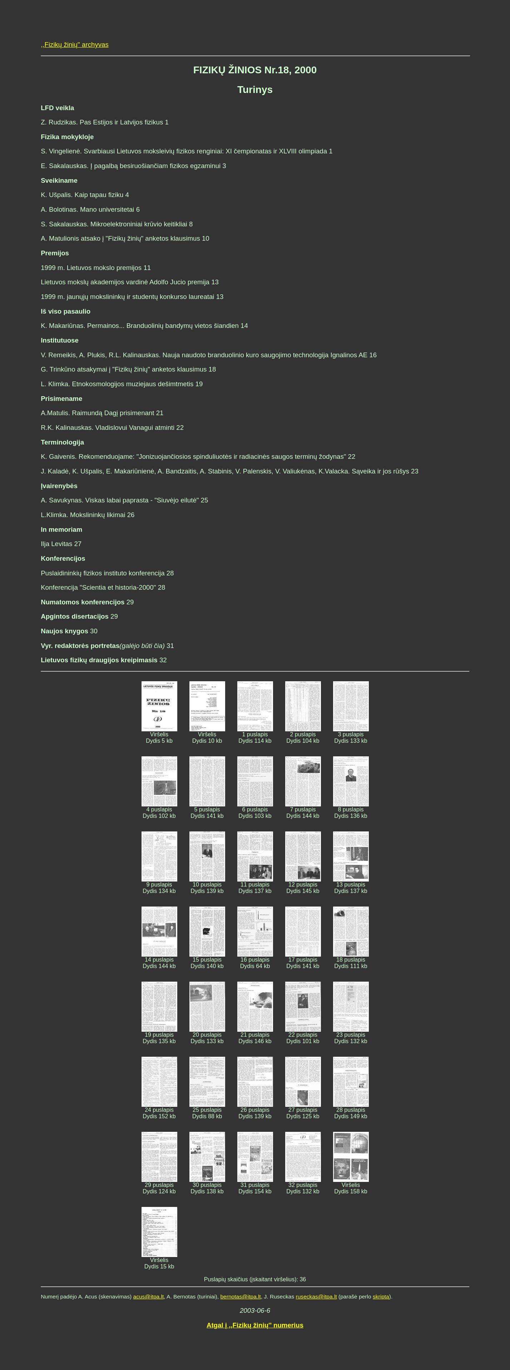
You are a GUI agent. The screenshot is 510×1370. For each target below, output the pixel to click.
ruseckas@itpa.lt (316, 1296)
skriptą (381, 1296)
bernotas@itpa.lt (240, 1296)
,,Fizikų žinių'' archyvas (75, 44)
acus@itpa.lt (148, 1296)
